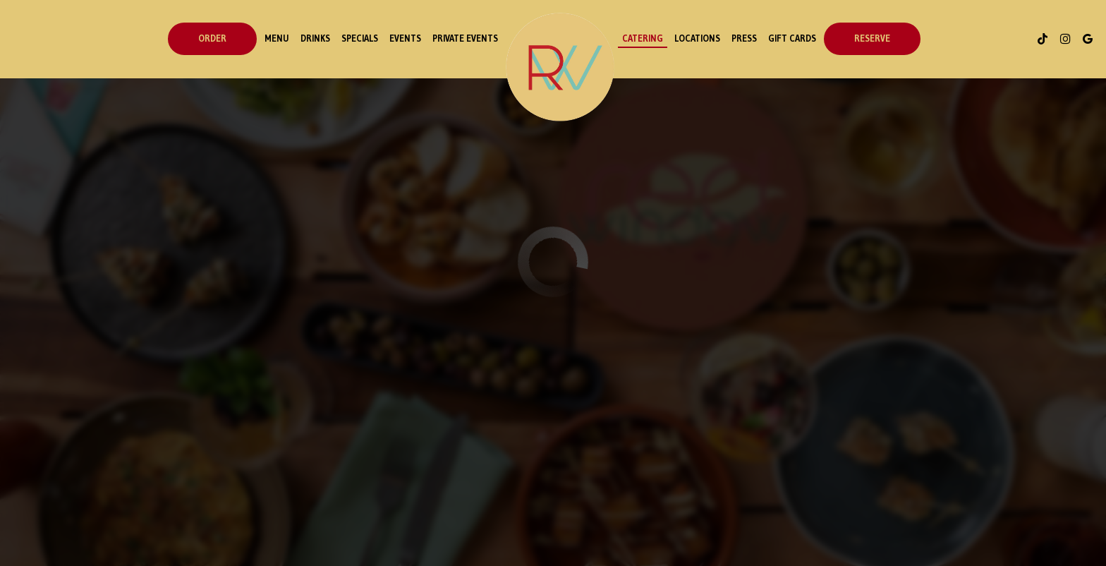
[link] (560, 67)
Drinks (315, 38)
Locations (697, 38)
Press (744, 38)
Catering (642, 38)
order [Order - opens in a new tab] (212, 38)
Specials (359, 38)
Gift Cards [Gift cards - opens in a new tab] (792, 38)
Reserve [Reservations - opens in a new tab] (872, 38)
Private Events (465, 38)
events (405, 38)
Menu (277, 38)
